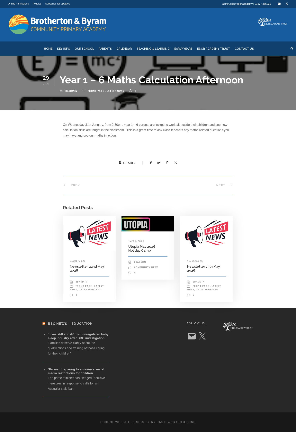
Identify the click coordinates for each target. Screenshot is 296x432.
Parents (105, 48)
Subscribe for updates (57, 3)
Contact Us (244, 48)
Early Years (183, 48)
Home (48, 48)
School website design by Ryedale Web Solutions (148, 422)
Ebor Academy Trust (213, 48)
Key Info (63, 48)
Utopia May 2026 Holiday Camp (141, 248)
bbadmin (71, 90)
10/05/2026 (195, 261)
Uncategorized (90, 289)
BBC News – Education (70, 324)
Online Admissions (18, 3)
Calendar (124, 48)
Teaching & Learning (153, 48)
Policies (37, 3)
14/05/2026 (136, 241)
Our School (84, 48)
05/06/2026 (78, 261)
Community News (146, 267)
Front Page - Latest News (106, 90)
